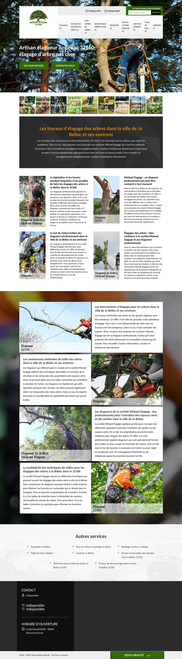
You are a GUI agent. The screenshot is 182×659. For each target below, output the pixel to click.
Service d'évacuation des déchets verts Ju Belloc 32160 (137, 555)
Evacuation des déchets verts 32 (76, 27)
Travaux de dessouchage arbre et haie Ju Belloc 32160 (117, 565)
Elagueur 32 (63, 26)
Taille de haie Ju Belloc (42, 553)
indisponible (94, 10)
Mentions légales (59, 655)
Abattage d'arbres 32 (137, 27)
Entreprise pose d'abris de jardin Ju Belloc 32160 (70, 565)
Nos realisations (34, 65)
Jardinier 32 (157, 26)
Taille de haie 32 (147, 26)
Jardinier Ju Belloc (85, 553)
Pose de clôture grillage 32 (125, 26)
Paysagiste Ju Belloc (40, 546)
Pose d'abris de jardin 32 (88, 27)
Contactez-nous (65, 65)
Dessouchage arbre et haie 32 (100, 27)
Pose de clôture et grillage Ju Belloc (93, 546)
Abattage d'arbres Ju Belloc (134, 546)
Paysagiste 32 (114, 26)
